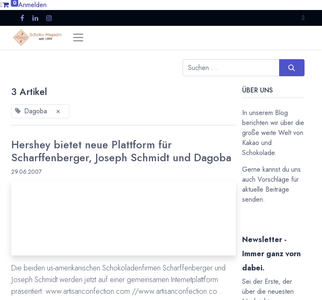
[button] (303, 17)
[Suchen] (292, 67)
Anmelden (32, 5)
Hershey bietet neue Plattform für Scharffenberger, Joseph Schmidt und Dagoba (121, 151)
